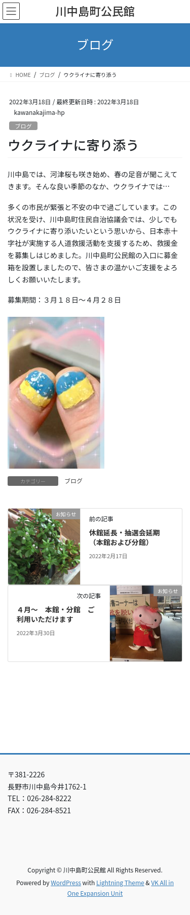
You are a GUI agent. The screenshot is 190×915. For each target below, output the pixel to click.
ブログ (23, 126)
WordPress (66, 882)
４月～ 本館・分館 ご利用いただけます (56, 614)
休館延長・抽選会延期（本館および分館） (124, 537)
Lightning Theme (120, 882)
